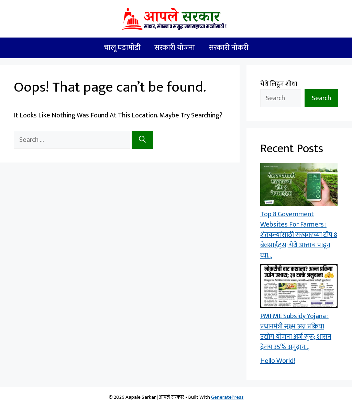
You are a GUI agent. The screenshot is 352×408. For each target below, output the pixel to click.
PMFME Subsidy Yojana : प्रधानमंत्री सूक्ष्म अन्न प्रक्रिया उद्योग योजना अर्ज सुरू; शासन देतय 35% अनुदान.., (295, 331)
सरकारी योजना (174, 47)
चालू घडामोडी (122, 47)
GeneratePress (227, 397)
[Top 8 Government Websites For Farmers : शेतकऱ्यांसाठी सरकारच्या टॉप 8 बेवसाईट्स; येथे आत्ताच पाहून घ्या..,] (299, 186)
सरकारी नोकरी (229, 47)
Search (321, 98)
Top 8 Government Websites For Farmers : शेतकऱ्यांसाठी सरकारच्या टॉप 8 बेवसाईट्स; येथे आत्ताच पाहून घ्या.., (298, 234)
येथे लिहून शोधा (278, 84)
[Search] (142, 140)
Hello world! (277, 361)
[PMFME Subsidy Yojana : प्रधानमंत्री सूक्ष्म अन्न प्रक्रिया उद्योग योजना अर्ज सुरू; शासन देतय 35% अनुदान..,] (299, 287)
